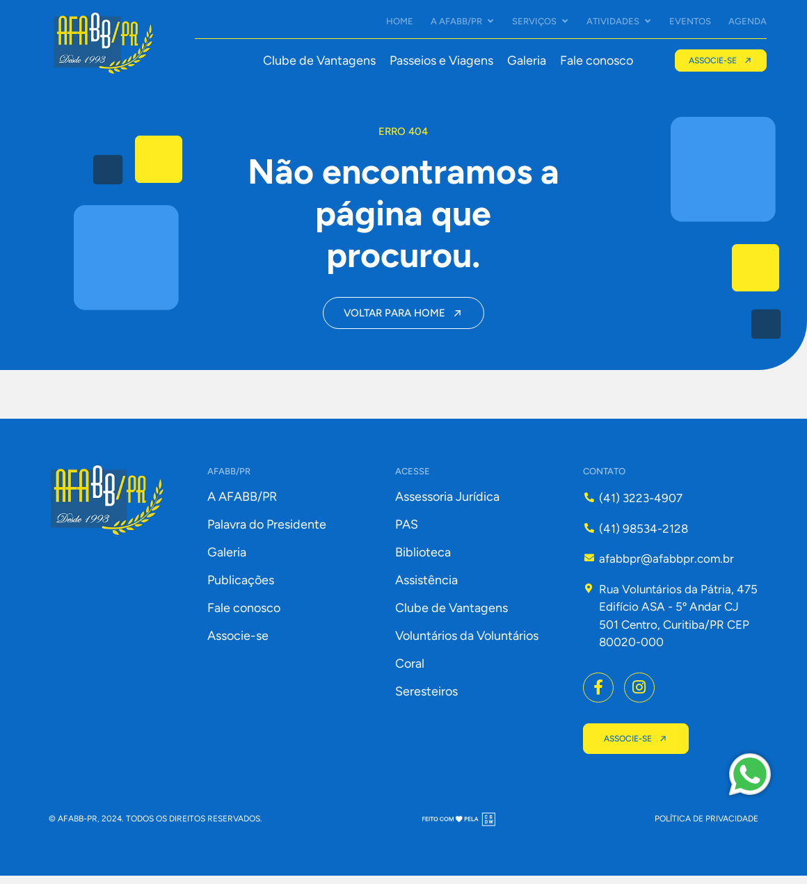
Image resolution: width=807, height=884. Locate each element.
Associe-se (238, 644)
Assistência (426, 588)
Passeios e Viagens (441, 60)
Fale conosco (595, 60)
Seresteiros (426, 700)
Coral (409, 672)
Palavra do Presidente (266, 533)
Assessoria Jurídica (447, 505)
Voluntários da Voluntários (466, 644)
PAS (406, 533)
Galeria (525, 60)
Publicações (240, 588)
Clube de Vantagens (318, 60)
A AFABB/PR (242, 505)
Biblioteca (423, 561)
